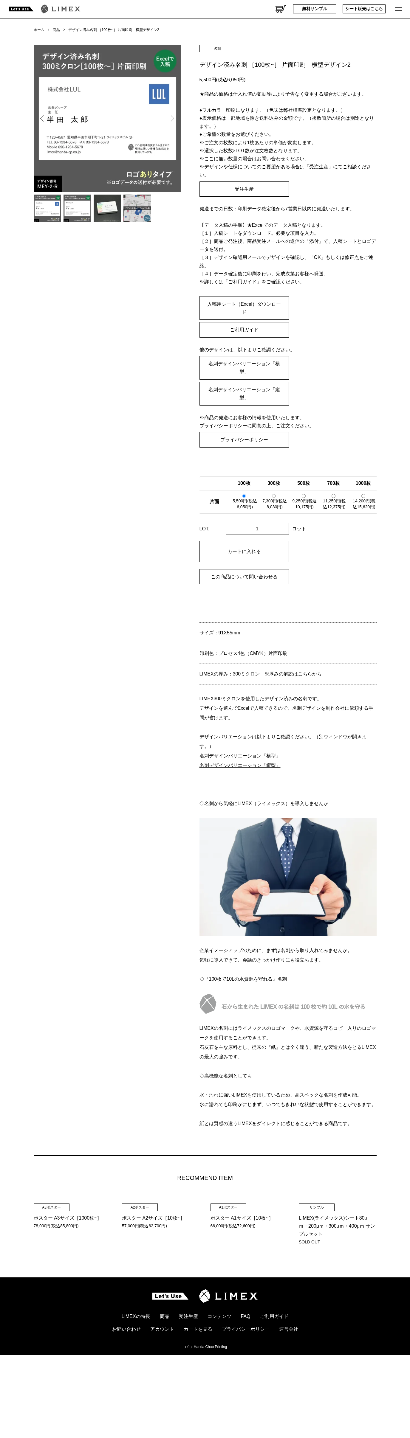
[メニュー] (399, 9)
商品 (56, 30)
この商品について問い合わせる (244, 576)
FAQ (245, 1393)
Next (172, 118)
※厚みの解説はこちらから (293, 673)
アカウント (162, 1406)
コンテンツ (219, 1393)
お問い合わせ (126, 1406)
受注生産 (244, 189)
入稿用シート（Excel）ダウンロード (244, 308)
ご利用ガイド (244, 329)
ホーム (39, 30)
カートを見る (198, 1406)
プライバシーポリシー (244, 439)
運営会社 (288, 1406)
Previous (42, 118)
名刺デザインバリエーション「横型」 (244, 367)
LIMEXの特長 (135, 1393)
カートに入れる (244, 551)
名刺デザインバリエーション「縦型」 (244, 393)
